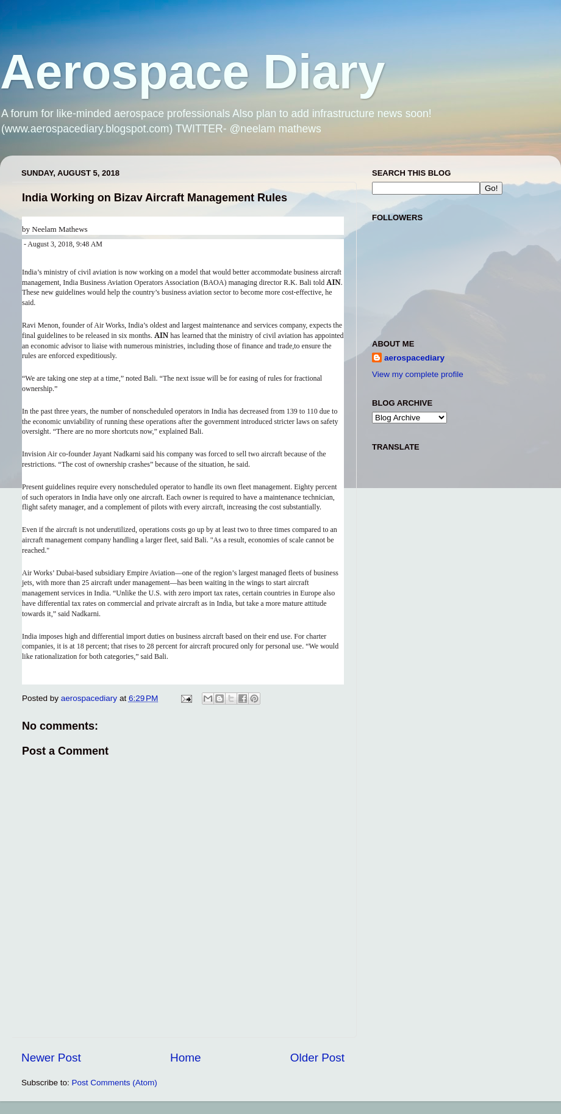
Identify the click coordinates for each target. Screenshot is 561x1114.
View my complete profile (417, 374)
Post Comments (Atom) (114, 1082)
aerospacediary (414, 357)
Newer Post (51, 1057)
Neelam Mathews (59, 229)
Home (185, 1057)
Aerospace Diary (192, 72)
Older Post (317, 1057)
